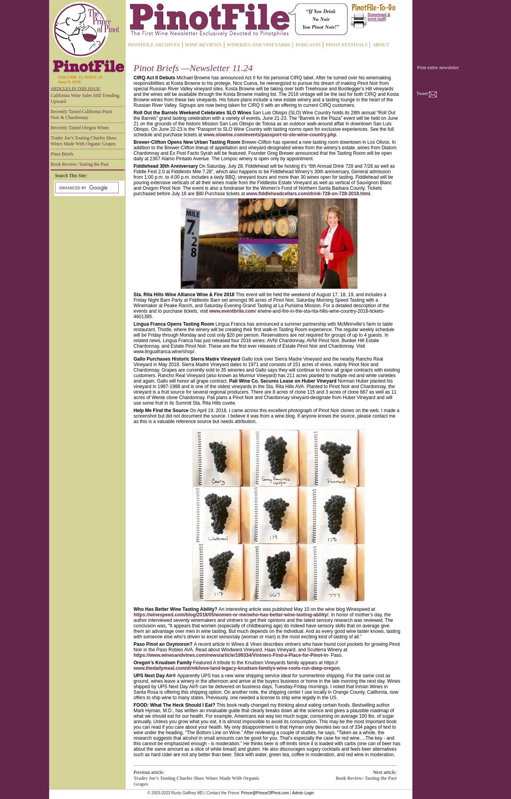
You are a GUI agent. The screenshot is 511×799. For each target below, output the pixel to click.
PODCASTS (308, 45)
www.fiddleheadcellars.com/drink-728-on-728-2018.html (308, 193)
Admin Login (303, 793)
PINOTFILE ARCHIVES (154, 45)
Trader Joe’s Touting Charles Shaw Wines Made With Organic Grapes (84, 141)
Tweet (422, 93)
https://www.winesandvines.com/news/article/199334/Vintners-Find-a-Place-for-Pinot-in (231, 655)
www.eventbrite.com (232, 311)
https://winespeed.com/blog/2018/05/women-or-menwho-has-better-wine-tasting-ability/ (231, 615)
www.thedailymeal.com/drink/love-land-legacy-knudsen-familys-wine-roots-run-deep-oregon (237, 668)
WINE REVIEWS (203, 45)
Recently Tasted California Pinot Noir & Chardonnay (81, 114)
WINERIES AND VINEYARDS (259, 45)
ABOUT (380, 45)
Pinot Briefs (62, 154)
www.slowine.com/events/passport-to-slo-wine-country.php (269, 134)
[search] (86, 187)
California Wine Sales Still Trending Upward (85, 98)
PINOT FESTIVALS (346, 45)
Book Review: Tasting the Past (80, 164)
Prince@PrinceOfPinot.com (265, 793)
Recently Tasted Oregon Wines (80, 127)
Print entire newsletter (438, 67)
